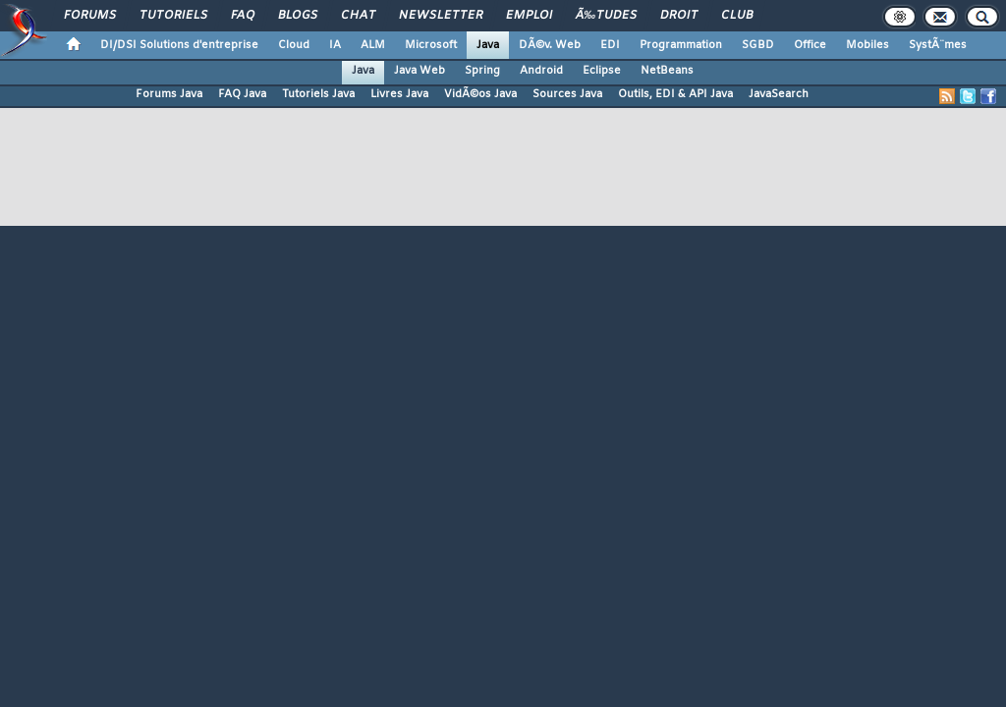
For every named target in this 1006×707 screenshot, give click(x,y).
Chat (358, 16)
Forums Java (169, 94)
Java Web (419, 71)
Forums (90, 16)
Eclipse (602, 71)
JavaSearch (779, 94)
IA (335, 45)
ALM (373, 45)
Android (541, 71)
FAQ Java (242, 94)
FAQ (242, 16)
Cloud (293, 45)
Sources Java (567, 94)
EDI (610, 45)
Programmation (681, 45)
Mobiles (867, 45)
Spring (482, 71)
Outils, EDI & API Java (675, 94)
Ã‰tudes (606, 16)
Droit (678, 16)
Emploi (529, 16)
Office (810, 45)
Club (736, 16)
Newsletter (440, 16)
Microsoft (431, 45)
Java (487, 45)
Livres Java (399, 94)
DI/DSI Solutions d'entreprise (179, 45)
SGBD (758, 45)
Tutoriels (173, 16)
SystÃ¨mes (938, 45)
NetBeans (667, 71)
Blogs (297, 16)
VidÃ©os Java (480, 94)
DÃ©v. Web (550, 45)
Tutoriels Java (318, 94)
